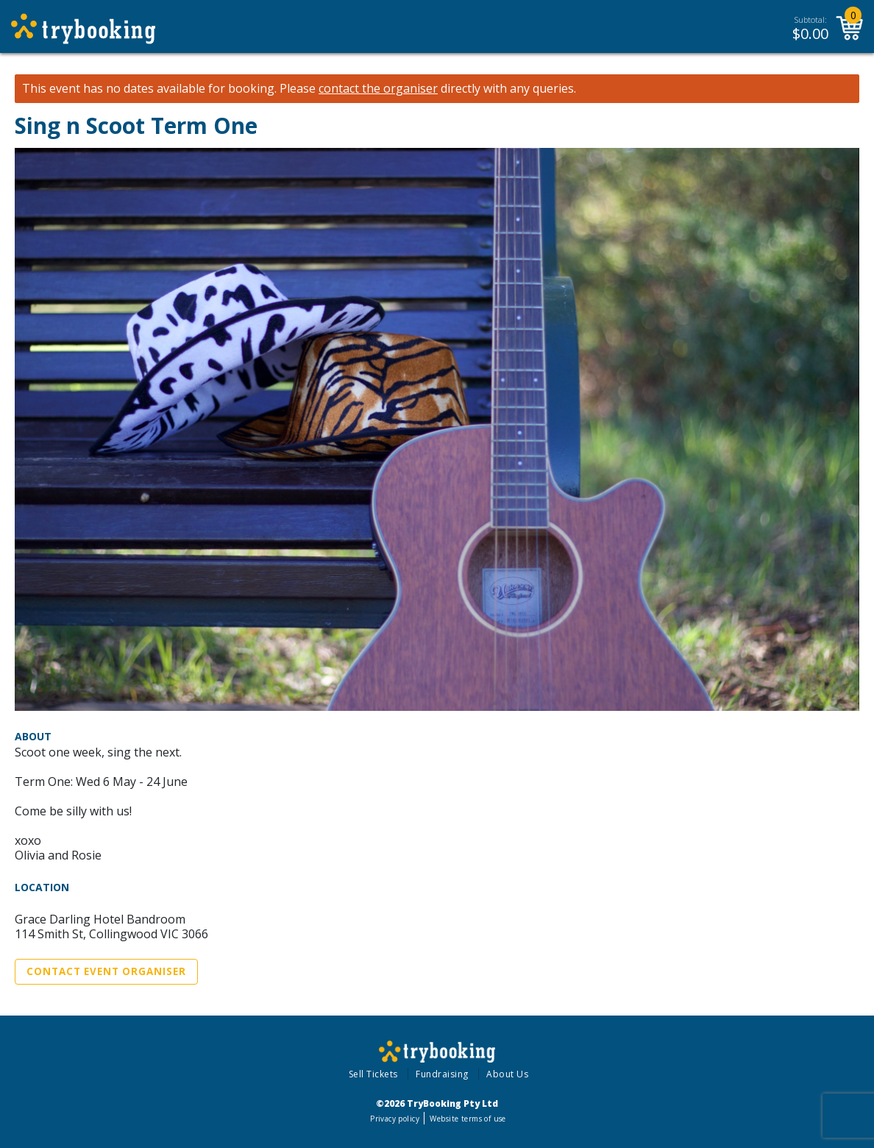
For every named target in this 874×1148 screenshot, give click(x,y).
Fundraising (442, 1074)
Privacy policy (394, 1118)
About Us (507, 1074)
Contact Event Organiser (106, 971)
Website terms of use (467, 1118)
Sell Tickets (373, 1074)
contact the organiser (378, 89)
